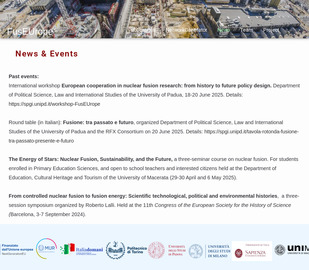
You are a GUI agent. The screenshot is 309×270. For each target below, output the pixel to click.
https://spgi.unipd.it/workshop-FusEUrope (54, 104)
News (223, 30)
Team (246, 30)
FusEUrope (30, 31)
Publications (142, 30)
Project (271, 30)
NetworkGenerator (186, 30)
